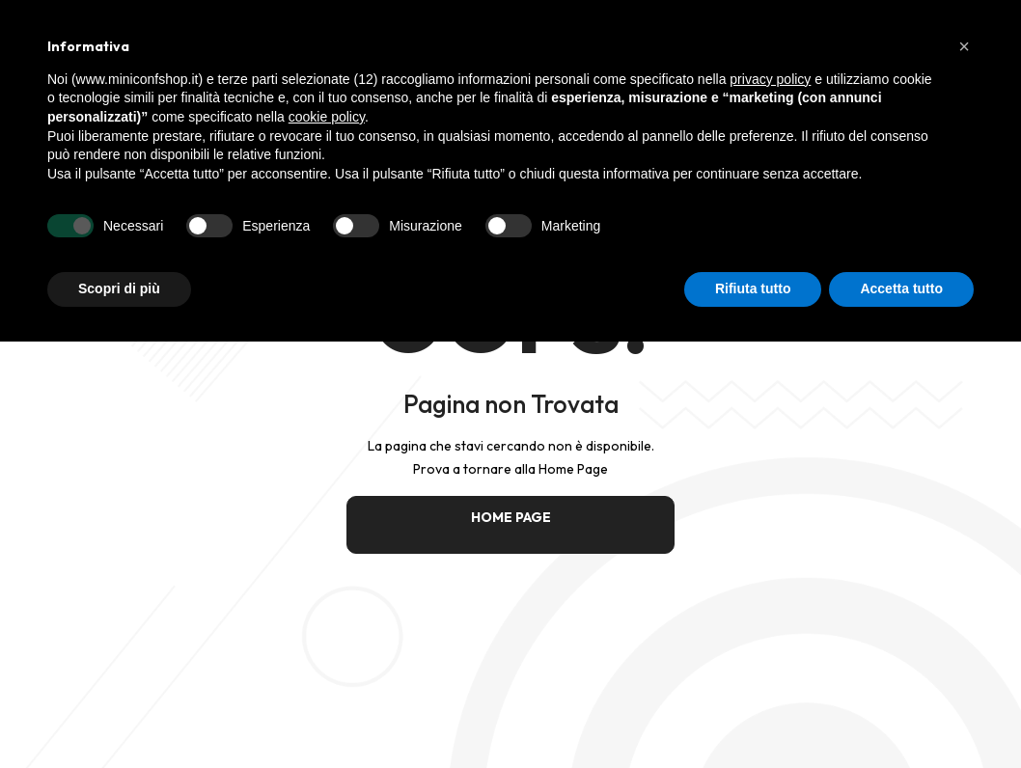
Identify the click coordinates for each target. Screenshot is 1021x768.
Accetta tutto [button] (901, 288)
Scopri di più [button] (119, 288)
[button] (964, 46)
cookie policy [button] (327, 116)
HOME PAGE (511, 517)
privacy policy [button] (770, 79)
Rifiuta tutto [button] (753, 288)
